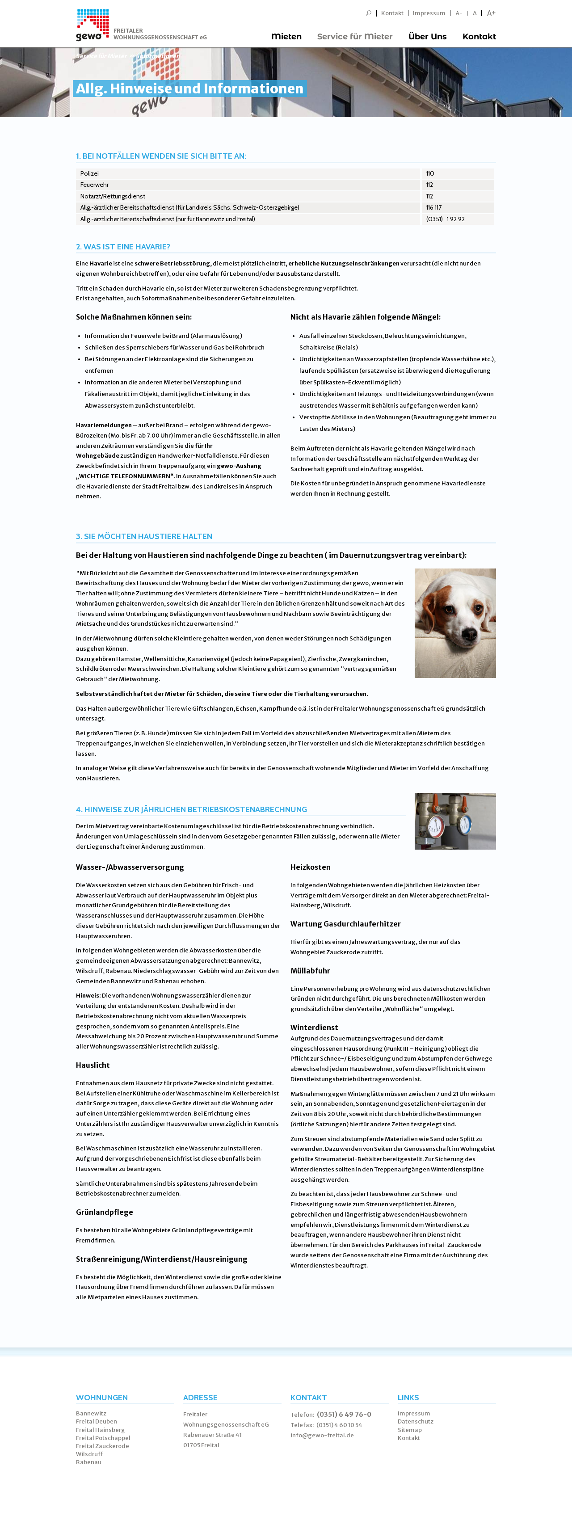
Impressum (429, 13)
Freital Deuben (96, 1421)
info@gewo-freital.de (322, 1435)
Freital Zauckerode (102, 1446)
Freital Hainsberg (100, 1430)
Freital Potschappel (103, 1438)
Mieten (286, 37)
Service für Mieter (355, 37)
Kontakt (392, 13)
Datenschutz (415, 1421)
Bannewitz (91, 1413)
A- (459, 13)
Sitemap (410, 1430)
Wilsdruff (89, 1454)
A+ (491, 13)
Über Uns (427, 37)
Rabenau (88, 1462)
